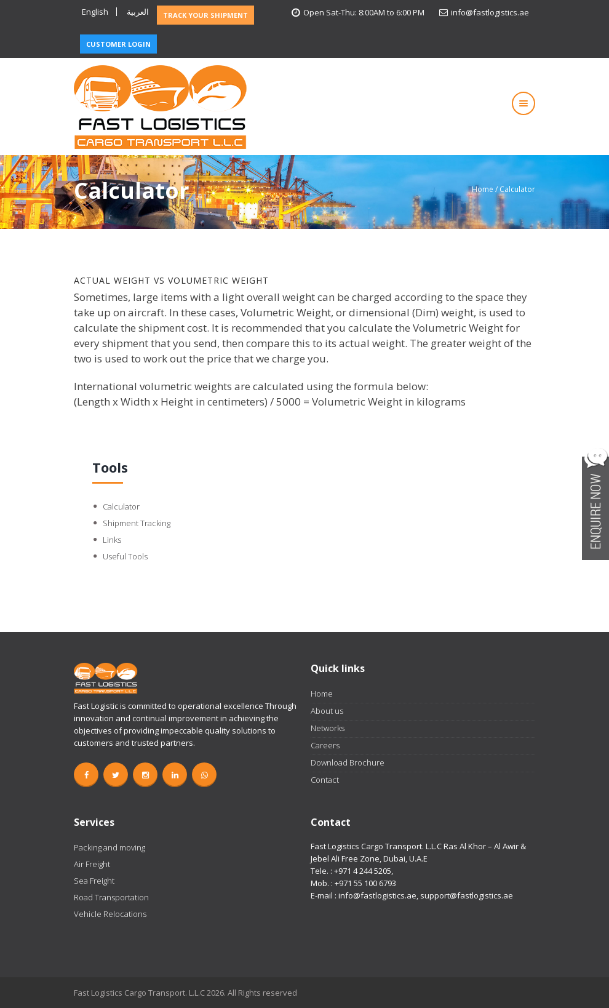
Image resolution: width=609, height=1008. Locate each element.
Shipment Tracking (136, 523)
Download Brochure (347, 762)
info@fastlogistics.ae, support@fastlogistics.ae (425, 895)
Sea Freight (94, 880)
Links (112, 539)
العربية (138, 11)
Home (482, 189)
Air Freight (92, 864)
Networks (327, 728)
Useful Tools (125, 556)
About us (327, 710)
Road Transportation (111, 897)
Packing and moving (109, 847)
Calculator (121, 506)
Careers (325, 745)
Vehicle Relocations (110, 913)
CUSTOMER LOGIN (118, 44)
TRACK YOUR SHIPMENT (205, 15)
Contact (325, 779)
